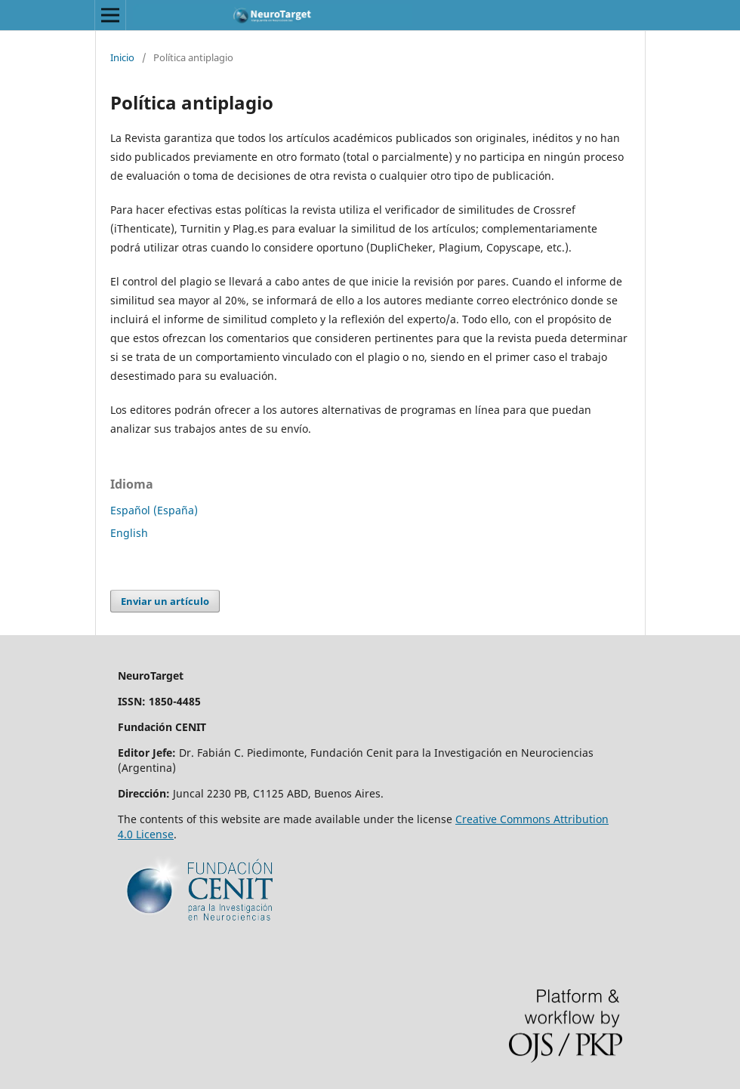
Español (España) (154, 510)
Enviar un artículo (165, 601)
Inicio (122, 57)
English (129, 533)
